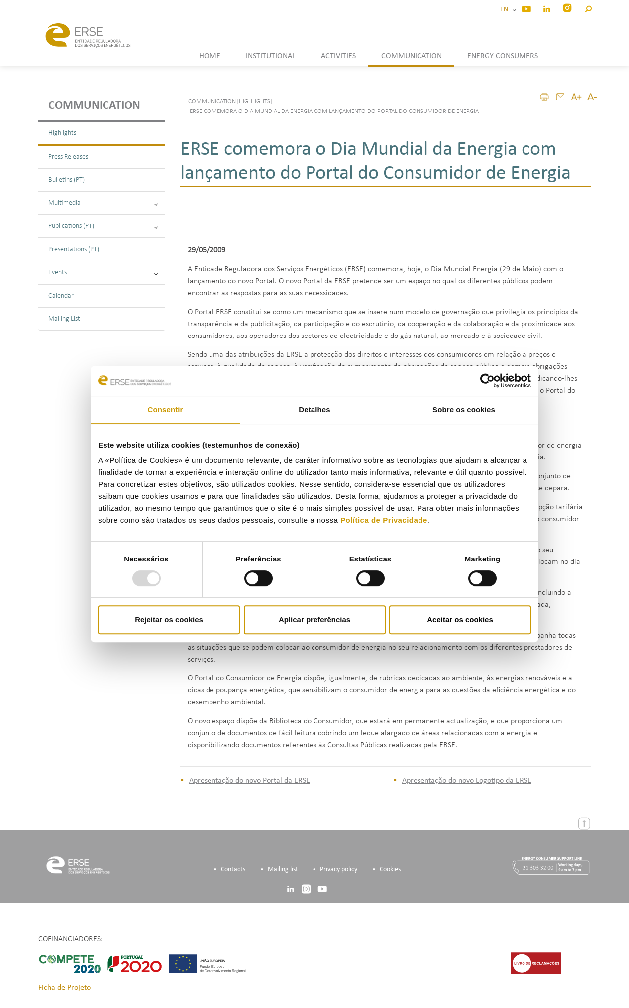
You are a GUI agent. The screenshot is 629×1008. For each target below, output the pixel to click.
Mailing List (64, 319)
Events (103, 272)
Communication (94, 106)
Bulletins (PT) (66, 180)
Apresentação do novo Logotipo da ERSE (466, 780)
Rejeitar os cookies (169, 619)
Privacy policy (338, 869)
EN (505, 9)
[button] (588, 7)
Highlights (62, 133)
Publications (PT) (103, 226)
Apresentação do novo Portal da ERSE (249, 780)
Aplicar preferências (314, 619)
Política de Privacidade (383, 520)
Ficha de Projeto (64, 988)
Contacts (233, 869)
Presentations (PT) (73, 249)
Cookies (390, 869)
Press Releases (68, 157)
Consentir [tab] (165, 409)
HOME (209, 56)
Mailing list (283, 869)
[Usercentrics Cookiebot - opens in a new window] (487, 380)
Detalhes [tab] (314, 409)
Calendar (61, 296)
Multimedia (103, 203)
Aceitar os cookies (460, 619)
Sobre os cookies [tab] (463, 409)
